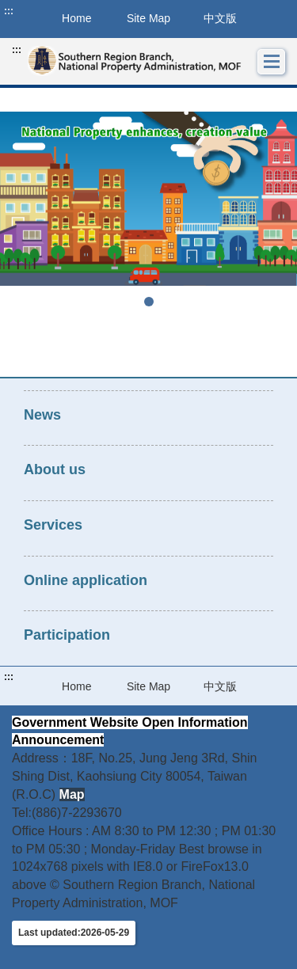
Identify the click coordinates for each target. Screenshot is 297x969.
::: (8, 11)
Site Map (148, 18)
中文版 (220, 18)
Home (76, 686)
